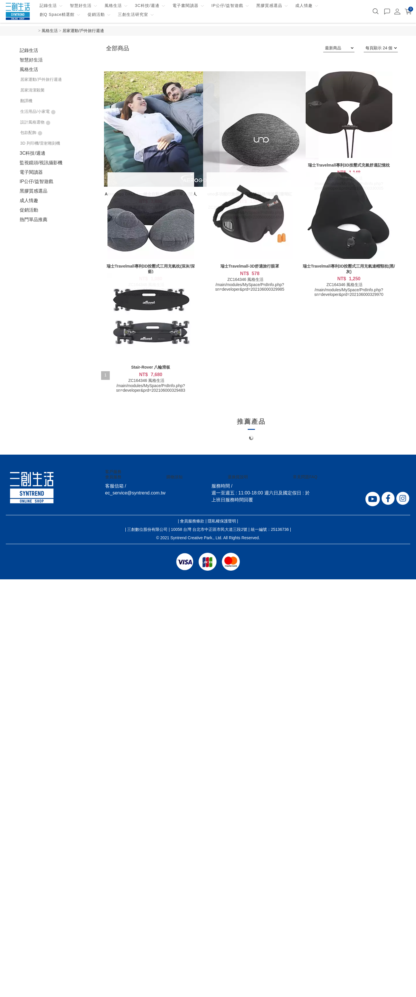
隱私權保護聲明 (222, 521)
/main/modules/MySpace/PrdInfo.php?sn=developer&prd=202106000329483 (150, 388)
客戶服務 (113, 471)
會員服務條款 (192, 521)
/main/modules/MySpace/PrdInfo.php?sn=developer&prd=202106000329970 (348, 292)
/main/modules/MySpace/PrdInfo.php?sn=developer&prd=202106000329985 (249, 287)
